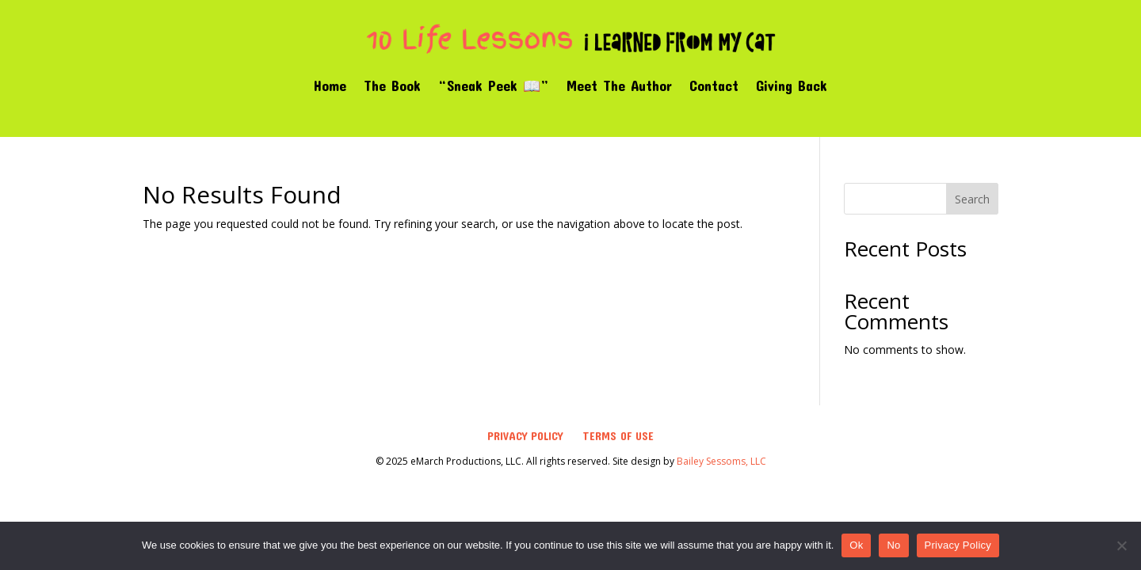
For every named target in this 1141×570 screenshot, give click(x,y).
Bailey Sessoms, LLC (721, 461)
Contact (713, 85)
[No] (1121, 545)
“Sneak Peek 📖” (493, 85)
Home (330, 85)
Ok (856, 545)
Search (972, 199)
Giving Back (791, 85)
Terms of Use (618, 436)
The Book (392, 85)
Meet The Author (619, 85)
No (893, 545)
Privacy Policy (525, 436)
